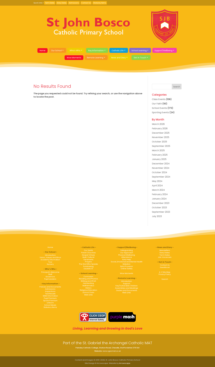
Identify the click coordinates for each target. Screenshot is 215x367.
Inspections (50, 291)
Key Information (96, 50)
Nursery (50, 264)
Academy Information (50, 259)
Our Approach (126, 252)
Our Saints (88, 250)
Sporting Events (160, 112)
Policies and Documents (50, 287)
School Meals (50, 305)
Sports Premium (50, 300)
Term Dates (49, 3)
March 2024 (158, 190)
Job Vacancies (164, 257)
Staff (50, 274)
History (88, 288)
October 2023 (159, 207)
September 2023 (161, 211)
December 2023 (160, 203)
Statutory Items (99, 3)
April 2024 (157, 185)
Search (165, 279)
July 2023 (157, 216)
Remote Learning (95, 57)
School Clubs (88, 292)
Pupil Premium (50, 298)
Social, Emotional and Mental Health (126, 262)
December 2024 (161, 163)
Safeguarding (126, 250)
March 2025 (158, 150)
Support (126, 283)
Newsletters (164, 250)
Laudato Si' (88, 268)
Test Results (50, 294)
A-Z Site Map (164, 272)
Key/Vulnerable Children (127, 286)
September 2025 (161, 146)
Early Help (126, 259)
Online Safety (126, 268)
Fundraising (88, 266)
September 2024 (161, 176)
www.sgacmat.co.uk (112, 351)
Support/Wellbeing (163, 50)
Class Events (159, 99)
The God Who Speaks (88, 264)
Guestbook (165, 267)
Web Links (88, 295)
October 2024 (159, 172)
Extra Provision (126, 266)
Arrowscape (124, 363)
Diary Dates (61, 3)
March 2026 (158, 124)
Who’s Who (75, 50)
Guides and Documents (126, 290)
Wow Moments (74, 57)
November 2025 (160, 137)
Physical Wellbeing (126, 255)
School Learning (139, 50)
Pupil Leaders (50, 279)
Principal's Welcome (50, 272)
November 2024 (160, 168)
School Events (159, 108)
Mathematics (88, 285)
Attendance (126, 257)
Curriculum (88, 276)
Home (42, 50)
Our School (56, 50)
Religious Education (88, 290)
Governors (50, 276)
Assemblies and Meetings (126, 288)
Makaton (126, 264)
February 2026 (160, 128)
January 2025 (159, 159)
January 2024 (159, 198)
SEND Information (50, 296)
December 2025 (160, 132)
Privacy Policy (165, 274)
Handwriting (88, 283)
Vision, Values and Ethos (50, 257)
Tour (50, 262)
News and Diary (118, 57)
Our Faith (157, 103)
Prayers (88, 262)
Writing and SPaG (88, 281)
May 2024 (157, 181)
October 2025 (159, 141)
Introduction (50, 255)
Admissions (74, 3)
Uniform (50, 303)
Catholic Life (118, 50)
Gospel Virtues (88, 255)
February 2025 (160, 154)
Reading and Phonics (88, 279)
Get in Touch (140, 57)
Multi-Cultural (88, 257)
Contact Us (86, 3)
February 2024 (160, 194)
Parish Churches (88, 252)
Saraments (88, 259)
